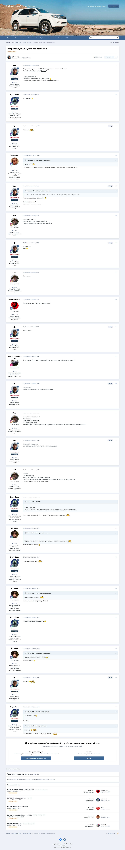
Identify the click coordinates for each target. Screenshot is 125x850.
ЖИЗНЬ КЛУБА (26, 58)
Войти (89, 758)
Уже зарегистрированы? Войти (97, 6)
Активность (51, 37)
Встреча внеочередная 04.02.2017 (17, 806)
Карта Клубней (40, 37)
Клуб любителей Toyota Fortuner (21, 6)
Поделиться (98, 57)
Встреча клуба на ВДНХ (14, 823)
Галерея (23, 37)
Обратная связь (57, 844)
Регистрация (114, 6)
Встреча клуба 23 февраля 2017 (17, 798)
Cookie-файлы (68, 844)
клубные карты (47, 80)
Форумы (9, 38)
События (30, 37)
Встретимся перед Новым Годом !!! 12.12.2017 (20, 789)
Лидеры (60, 37)
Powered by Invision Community (62, 847)
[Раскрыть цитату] (25, 160)
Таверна (43, 71)
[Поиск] (98, 37)
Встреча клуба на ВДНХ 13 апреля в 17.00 (19, 815)
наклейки (56, 80)
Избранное (69, 37)
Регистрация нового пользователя (36, 758)
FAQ (16, 37)
